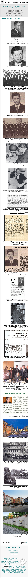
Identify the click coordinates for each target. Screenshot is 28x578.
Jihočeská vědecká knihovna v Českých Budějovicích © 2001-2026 (10, 559)
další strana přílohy (23, 543)
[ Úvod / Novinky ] (12, 550)
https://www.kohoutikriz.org (19, 572)
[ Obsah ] (12, 552)
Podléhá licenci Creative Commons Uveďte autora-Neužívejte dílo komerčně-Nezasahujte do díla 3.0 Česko (14, 567)
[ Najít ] (11, 554)
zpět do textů (6, 542)
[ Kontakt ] (16, 554)
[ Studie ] (17, 550)
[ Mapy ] (16, 552)
